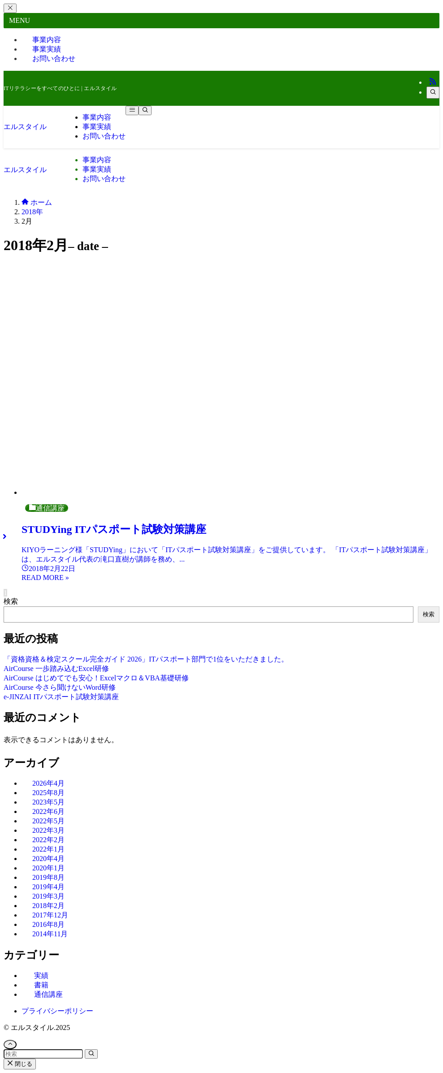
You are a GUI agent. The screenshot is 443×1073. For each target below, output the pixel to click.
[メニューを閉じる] (10, 8)
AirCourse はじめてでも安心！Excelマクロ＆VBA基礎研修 (96, 678)
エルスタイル (25, 126)
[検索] (432, 93)
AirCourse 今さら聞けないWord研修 (60, 687)
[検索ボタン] (145, 110)
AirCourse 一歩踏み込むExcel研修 (56, 668)
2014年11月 (50, 934)
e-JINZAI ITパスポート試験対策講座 (61, 697)
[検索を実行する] (91, 1054)
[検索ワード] (43, 1054)
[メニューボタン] (132, 110)
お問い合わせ (53, 58)
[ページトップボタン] (10, 1044)
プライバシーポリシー (57, 1011)
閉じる (19, 1063)
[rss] (432, 82)
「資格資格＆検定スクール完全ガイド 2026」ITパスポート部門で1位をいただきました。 (146, 659)
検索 (11, 601)
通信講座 (48, 994)
